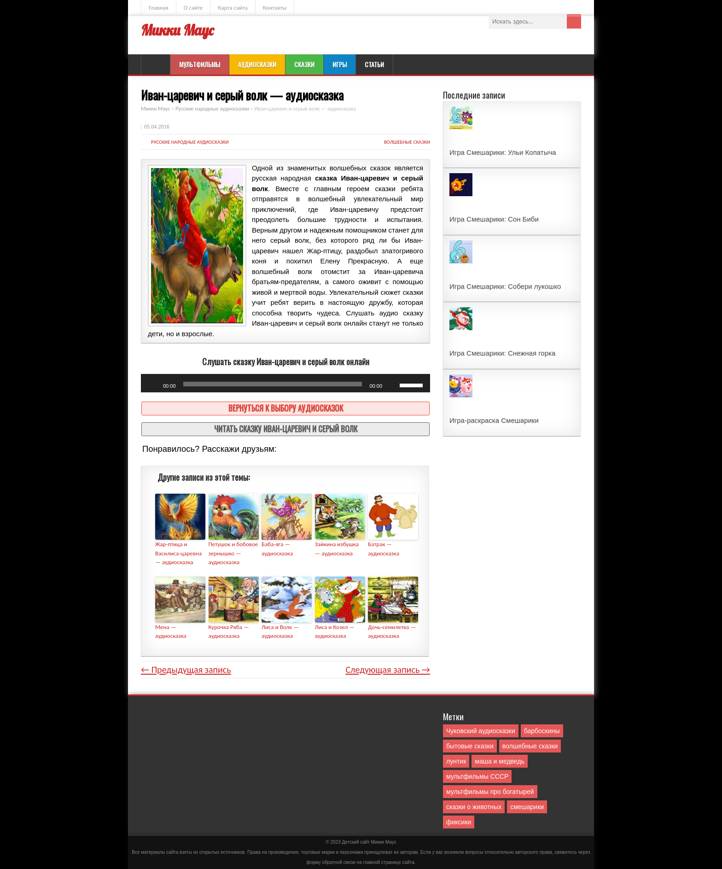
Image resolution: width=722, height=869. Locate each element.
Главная (159, 7)
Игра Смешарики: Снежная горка (502, 353)
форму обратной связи (330, 862)
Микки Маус (177, 30)
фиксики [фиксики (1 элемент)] (458, 822)
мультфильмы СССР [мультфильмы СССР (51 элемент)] (477, 776)
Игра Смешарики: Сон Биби (494, 219)
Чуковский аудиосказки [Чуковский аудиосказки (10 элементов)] (480, 731)
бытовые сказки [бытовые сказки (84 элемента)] (470, 746)
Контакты (275, 7)
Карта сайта (232, 7)
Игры (339, 64)
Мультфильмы (199, 64)
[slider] (272, 384)
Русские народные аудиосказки (190, 142)
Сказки (304, 64)
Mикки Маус (383, 842)
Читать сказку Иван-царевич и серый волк (285, 428)
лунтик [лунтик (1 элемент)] (456, 761)
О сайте (193, 7)
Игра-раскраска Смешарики (494, 420)
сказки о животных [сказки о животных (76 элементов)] (473, 807)
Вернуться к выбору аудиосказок (285, 408)
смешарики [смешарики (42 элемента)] (527, 807)
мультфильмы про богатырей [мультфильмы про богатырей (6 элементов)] (490, 791)
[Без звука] (392, 385)
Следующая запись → (387, 669)
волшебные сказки (407, 142)
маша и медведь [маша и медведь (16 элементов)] (499, 761)
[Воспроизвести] (152, 385)
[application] (285, 383)
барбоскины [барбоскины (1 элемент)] (542, 731)
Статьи (374, 64)
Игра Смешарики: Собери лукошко (505, 286)
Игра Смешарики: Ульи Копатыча (502, 152)
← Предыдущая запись (186, 669)
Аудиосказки (257, 64)
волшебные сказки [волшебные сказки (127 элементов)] (530, 746)
